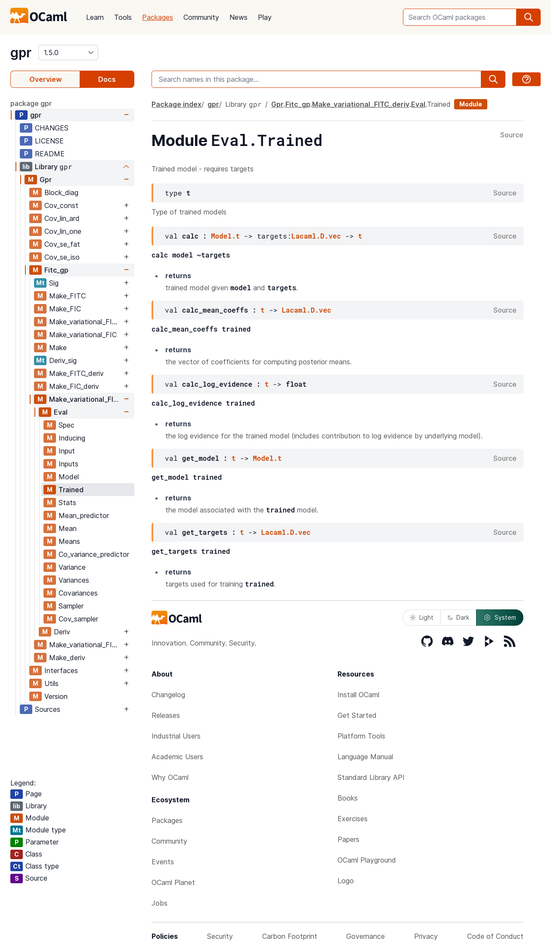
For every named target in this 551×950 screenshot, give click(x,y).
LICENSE (49, 141)
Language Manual (365, 756)
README (50, 153)
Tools (123, 17)
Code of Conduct (495, 936)
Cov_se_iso (62, 257)
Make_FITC (67, 296)
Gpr (46, 179)
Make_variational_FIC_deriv (85, 644)
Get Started (357, 715)
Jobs (159, 903)
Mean (68, 528)
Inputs (68, 463)
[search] (529, 17)
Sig (54, 283)
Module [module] (470, 104)
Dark (458, 617)
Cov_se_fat (62, 244)
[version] (68, 52)
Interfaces (61, 670)
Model (69, 476)
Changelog (168, 694)
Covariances (78, 593)
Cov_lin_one (62, 231)
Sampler (71, 606)
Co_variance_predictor (94, 554)
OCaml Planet (173, 882)
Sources (47, 709)
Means (69, 541)
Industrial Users (176, 736)
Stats (67, 502)
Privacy (426, 936)
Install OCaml (358, 694)
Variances (74, 580)
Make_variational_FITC (85, 321)
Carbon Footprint (289, 936)
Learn (95, 17)
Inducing (72, 438)
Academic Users (177, 756)
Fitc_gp (56, 270)
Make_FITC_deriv (76, 373)
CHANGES (51, 128)
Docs (107, 79)
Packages (157, 17)
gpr (20, 52)
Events (163, 861)
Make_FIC (65, 308)
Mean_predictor (84, 515)
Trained (71, 489)
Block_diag (61, 192)
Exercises (352, 818)
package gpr (31, 103)
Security (220, 936)
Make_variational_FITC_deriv (85, 399)
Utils (51, 683)
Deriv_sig (63, 360)
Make (58, 347)
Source (511, 135)
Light (421, 617)
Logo (345, 880)
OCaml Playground (366, 860)
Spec (66, 425)
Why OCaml (170, 777)
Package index (176, 104)
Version (56, 696)
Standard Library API (371, 777)
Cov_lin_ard (62, 218)
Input (67, 451)
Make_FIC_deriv (74, 386)
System (499, 617)
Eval (61, 412)
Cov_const (61, 205)
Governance (365, 936)
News (238, 17)
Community (201, 17)
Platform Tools (361, 736)
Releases (166, 715)
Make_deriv (67, 657)
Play (265, 17)
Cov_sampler (78, 619)
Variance (72, 567)
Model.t (225, 235)
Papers (348, 839)
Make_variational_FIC (83, 334)
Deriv (62, 631)
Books (347, 798)
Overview (45, 79)
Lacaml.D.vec (316, 235)
